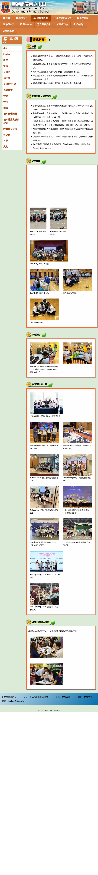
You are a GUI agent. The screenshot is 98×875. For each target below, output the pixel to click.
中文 (5, 48)
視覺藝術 (8, 90)
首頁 (6, 18)
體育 (5, 101)
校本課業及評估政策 (11, 121)
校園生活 (8, 25)
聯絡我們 (78, 24)
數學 (5, 60)
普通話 (6, 72)
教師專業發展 (10, 129)
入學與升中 (44, 25)
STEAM (6, 134)
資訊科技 (8, 84)
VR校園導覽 (8, 31)
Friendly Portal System (50, 710)
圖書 (5, 107)
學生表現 (82, 19)
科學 (5, 140)
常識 (5, 66)
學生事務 (26, 25)
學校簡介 (22, 19)
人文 (5, 146)
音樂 (5, 95)
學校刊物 (62, 25)
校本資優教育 (10, 113)
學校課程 (39, 19)
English (6, 54)
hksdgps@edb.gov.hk (16, 701)
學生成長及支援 (63, 19)
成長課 (6, 78)
